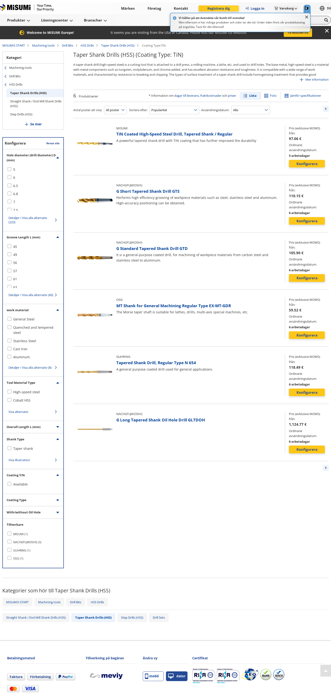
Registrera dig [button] (218, 8)
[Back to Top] (325, 671)
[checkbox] (33, 169)
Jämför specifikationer (305, 95)
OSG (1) (18, 558)
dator (176, 676)
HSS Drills (87, 45)
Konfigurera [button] (307, 163)
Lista (253, 95)
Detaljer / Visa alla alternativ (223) (28, 220)
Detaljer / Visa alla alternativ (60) (31, 295)
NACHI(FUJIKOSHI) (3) (27, 542)
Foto (273, 95)
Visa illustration (19, 460)
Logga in (254, 8)
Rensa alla (53, 143)
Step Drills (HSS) (21, 114)
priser (232, 95)
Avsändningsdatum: (215, 110)
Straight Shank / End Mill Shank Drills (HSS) (35, 103)
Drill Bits (67, 45)
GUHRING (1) (21, 550)
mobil (152, 676)
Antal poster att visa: (87, 110)
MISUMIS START (13, 45)
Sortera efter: (138, 110)
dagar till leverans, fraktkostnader (197, 95)
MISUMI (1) (20, 534)
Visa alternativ (18, 412)
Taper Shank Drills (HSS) (118, 45)
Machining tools (43, 45)
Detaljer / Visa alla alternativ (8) (30, 367)
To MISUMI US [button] (297, 32)
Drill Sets (159, 617)
